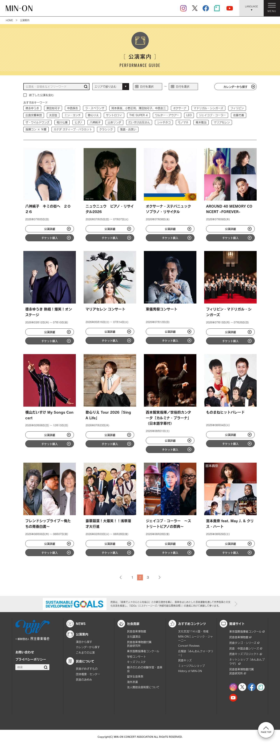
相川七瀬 (62, 122)
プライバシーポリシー (30, 659)
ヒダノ (78, 122)
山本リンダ (114, 122)
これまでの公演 (85, 652)
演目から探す (84, 641)
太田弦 (53, 115)
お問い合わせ (24, 652)
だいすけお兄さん (139, 122)
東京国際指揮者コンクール (143, 651)
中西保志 (72, 108)
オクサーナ (179, 108)
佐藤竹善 (238, 115)
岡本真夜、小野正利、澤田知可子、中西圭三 (138, 108)
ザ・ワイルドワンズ (37, 122)
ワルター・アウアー (167, 115)
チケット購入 (49, 238)
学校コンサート (136, 656)
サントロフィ (114, 115)
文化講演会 (134, 636)
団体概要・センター (88, 674)
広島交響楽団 (33, 115)
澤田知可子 (53, 108)
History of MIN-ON (190, 671)
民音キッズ (185, 660)
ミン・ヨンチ (72, 115)
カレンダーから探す (235, 86)
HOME (9, 20)
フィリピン (237, 108)
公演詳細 (49, 229)
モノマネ (183, 122)
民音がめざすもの (87, 668)
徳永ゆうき (32, 108)
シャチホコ (164, 122)
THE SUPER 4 (138, 115)
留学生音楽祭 (135, 676)
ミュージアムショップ (191, 665)
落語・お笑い (128, 129)
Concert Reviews (189, 645)
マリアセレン (222, 122)
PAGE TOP (266, 729)
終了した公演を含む (41, 95)
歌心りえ (93, 115)
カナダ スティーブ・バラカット (73, 129)
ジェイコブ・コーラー (212, 115)
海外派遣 (132, 681)
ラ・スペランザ (94, 108)
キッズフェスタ (136, 661)
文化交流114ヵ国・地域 (193, 631)
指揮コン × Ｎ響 (35, 129)
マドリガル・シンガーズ (208, 108)
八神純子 (95, 122)
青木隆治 (201, 122)
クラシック (106, 129)
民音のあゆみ (84, 679)
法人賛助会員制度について (143, 687)
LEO (189, 115)
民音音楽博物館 (136, 631)
